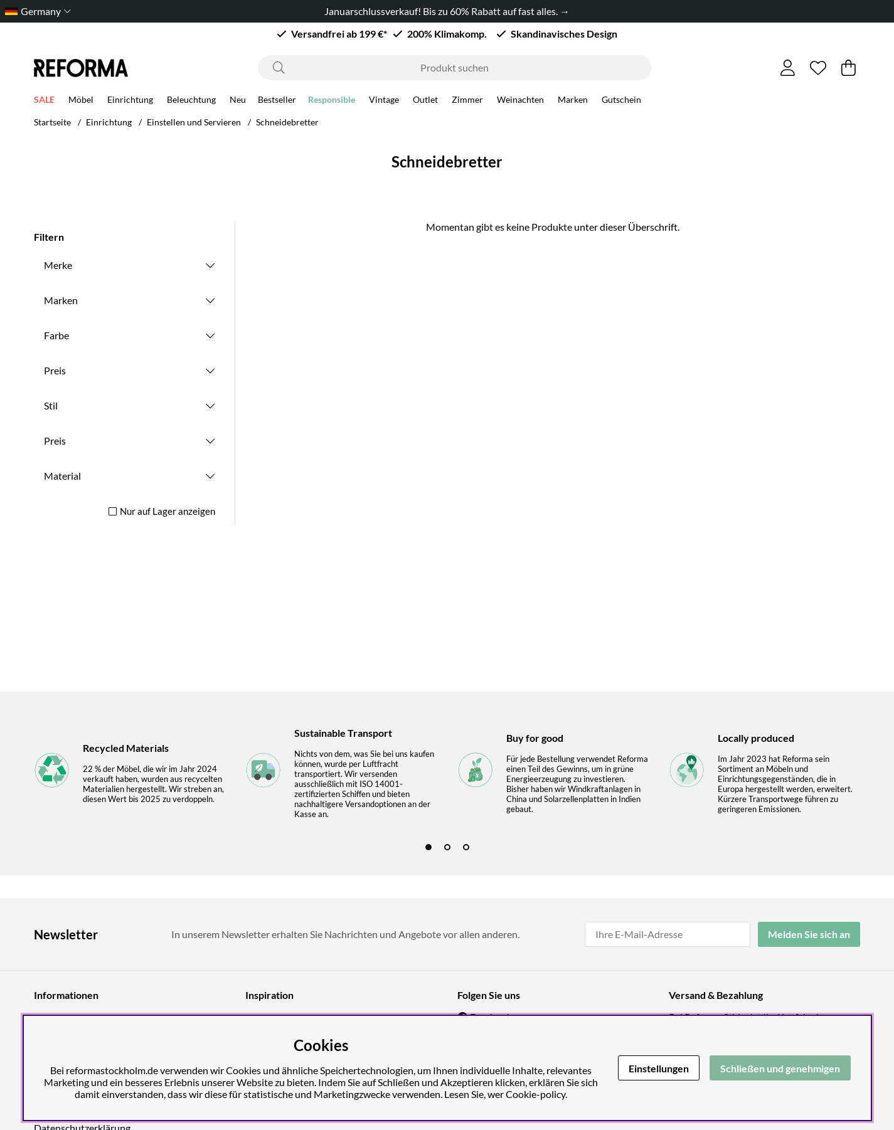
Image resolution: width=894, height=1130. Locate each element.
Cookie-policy (535, 1094)
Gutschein (621, 101)
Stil (51, 405)
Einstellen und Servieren (194, 122)
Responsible (331, 101)
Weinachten (520, 101)
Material (62, 476)
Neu (238, 101)
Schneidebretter (287, 122)
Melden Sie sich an (809, 934)
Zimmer (467, 101)
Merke (58, 265)
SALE (44, 101)
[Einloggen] (787, 68)
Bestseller (277, 101)
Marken (573, 101)
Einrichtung (130, 101)
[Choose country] (35, 11)
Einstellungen (659, 1068)
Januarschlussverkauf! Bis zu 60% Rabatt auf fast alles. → (447, 11)
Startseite (52, 122)
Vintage (384, 101)
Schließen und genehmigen (780, 1068)
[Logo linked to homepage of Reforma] (81, 68)
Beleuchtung (191, 101)
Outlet (425, 101)
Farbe (56, 335)
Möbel (80, 101)
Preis (55, 370)
